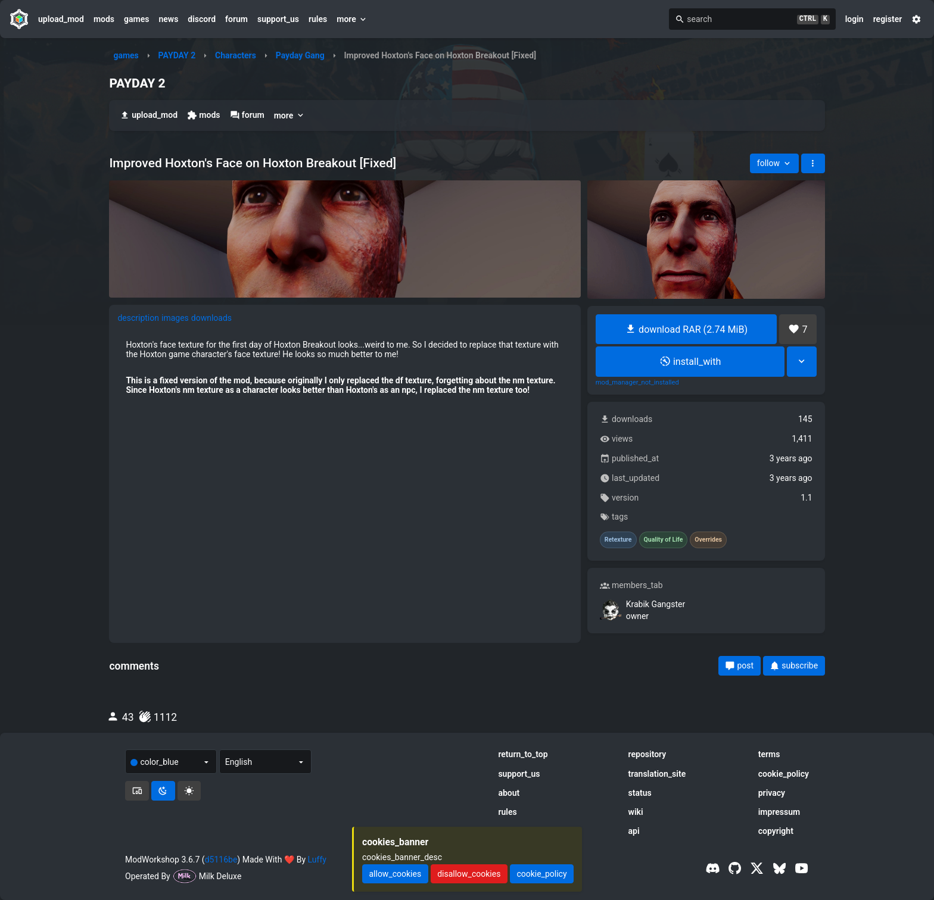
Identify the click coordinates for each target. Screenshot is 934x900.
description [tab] (138, 318)
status (640, 793)
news (168, 19)
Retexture (618, 539)
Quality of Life (663, 539)
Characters (235, 55)
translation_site (657, 774)
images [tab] (175, 318)
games (136, 19)
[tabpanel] (344, 367)
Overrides (708, 539)
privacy (771, 793)
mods (104, 19)
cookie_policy (783, 774)
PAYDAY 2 (177, 55)
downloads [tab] (211, 318)
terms (769, 754)
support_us (278, 19)
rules (318, 19)
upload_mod (61, 19)
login (854, 19)
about (508, 793)
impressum (779, 812)
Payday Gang (300, 55)
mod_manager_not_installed (637, 382)
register (887, 19)
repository (647, 754)
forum (236, 19)
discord (202, 19)
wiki (635, 812)
